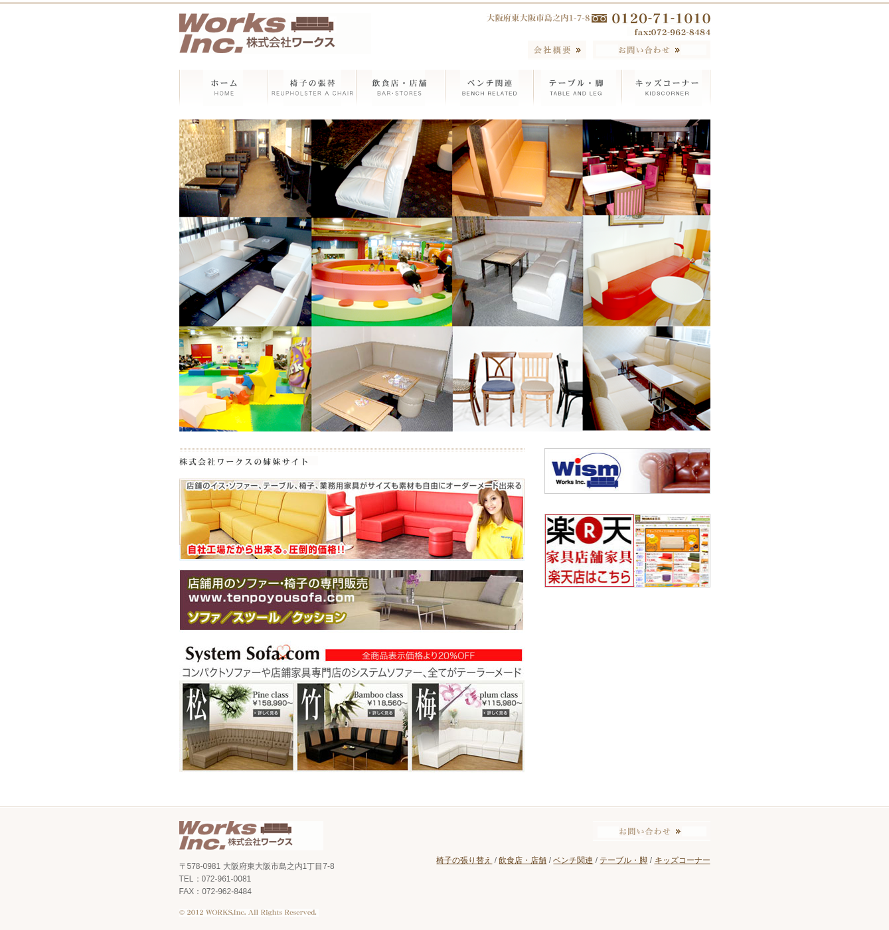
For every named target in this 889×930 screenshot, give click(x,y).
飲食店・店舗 (522, 860)
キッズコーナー (682, 860)
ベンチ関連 (573, 860)
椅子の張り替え (464, 860)
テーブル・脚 (623, 860)
